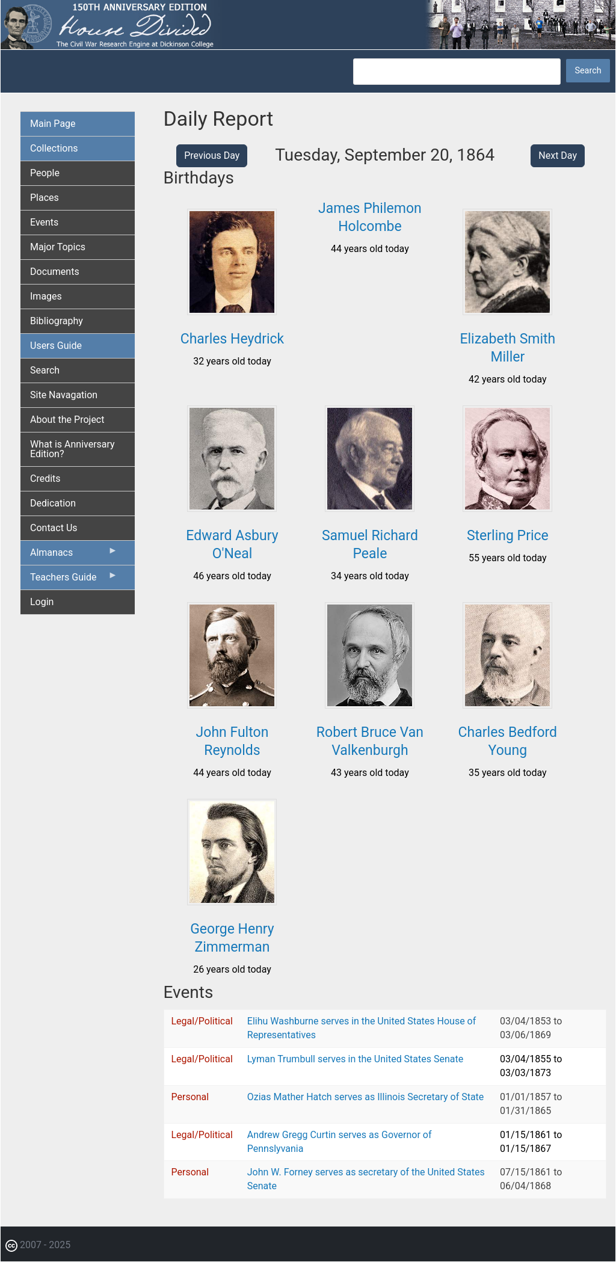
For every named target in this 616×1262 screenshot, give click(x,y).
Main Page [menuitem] (53, 123)
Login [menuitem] (42, 602)
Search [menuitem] (45, 370)
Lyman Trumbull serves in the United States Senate (355, 1059)
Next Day (557, 155)
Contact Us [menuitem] (54, 528)
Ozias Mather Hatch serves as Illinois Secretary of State (365, 1097)
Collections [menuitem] (54, 148)
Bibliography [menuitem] (56, 321)
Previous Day (211, 155)
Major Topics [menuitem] (57, 247)
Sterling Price (508, 536)
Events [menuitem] (44, 222)
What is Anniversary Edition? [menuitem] (72, 449)
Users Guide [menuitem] (56, 345)
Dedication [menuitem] (53, 503)
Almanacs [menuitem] (74, 555)
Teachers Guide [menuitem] (74, 579)
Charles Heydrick (232, 339)
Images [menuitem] (46, 296)
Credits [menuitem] (45, 478)
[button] (232, 310)
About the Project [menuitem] (67, 419)
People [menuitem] (45, 173)
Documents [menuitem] (54, 271)
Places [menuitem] (44, 197)
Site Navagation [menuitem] (63, 395)
